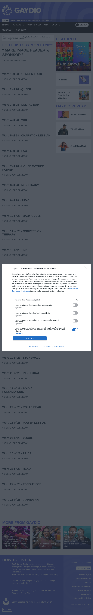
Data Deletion (33, 346)
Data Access (46, 346)
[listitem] (46, 300)
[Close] (86, 268)
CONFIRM (30, 338)
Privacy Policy (59, 346)
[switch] (75, 305)
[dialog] (46, 307)
